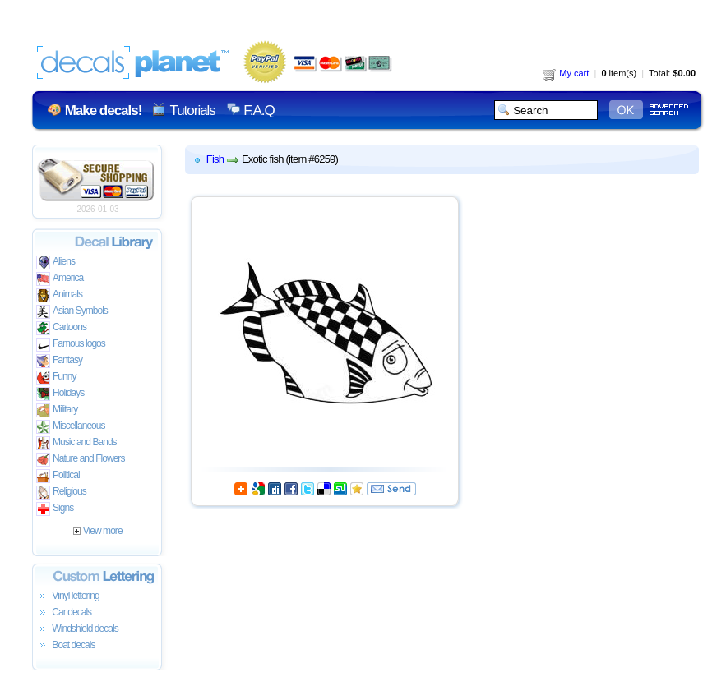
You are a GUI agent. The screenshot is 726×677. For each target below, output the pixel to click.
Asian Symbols (72, 312)
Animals (59, 295)
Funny (56, 378)
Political (58, 476)
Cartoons (61, 328)
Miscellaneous (70, 427)
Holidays (60, 394)
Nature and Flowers (80, 460)
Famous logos (70, 345)
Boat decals (65, 645)
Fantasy (59, 361)
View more (97, 531)
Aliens (55, 262)
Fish (215, 159)
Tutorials (192, 110)
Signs (54, 509)
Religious (61, 493)
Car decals (63, 612)
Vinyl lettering (67, 596)
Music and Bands (76, 443)
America (59, 279)
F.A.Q (258, 110)
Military (56, 410)
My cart (566, 73)
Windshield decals (77, 629)
